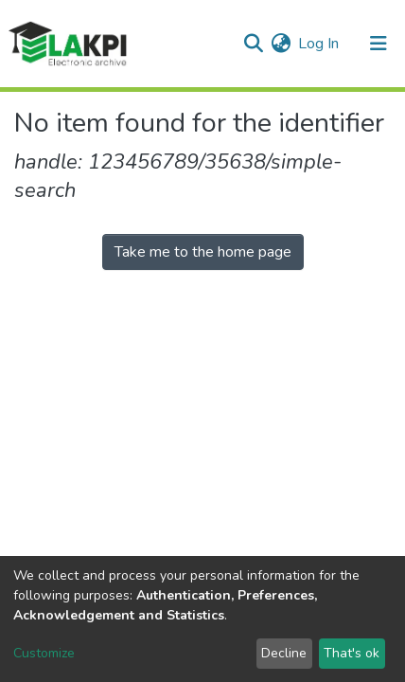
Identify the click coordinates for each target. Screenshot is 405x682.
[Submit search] (253, 43)
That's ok (351, 653)
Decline (284, 653)
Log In (319, 43)
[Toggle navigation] (378, 44)
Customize (44, 653)
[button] (280, 43)
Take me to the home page (202, 252)
